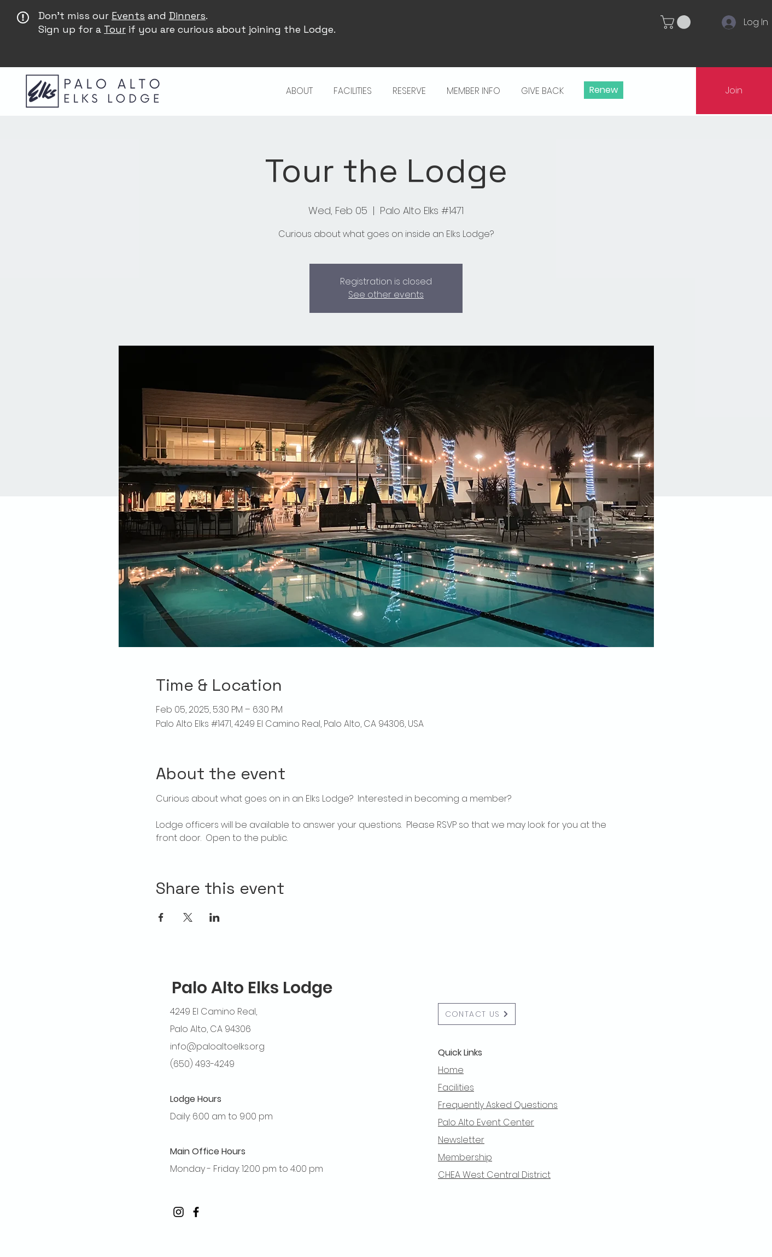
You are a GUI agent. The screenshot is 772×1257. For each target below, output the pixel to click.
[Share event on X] (188, 917)
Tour (115, 29)
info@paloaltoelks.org (217, 1046)
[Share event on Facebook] (161, 917)
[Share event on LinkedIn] (214, 917)
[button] (677, 22)
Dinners (187, 15)
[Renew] (603, 90)
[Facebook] (196, 1212)
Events (128, 15)
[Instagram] (178, 1212)
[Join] (734, 90)
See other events (386, 294)
